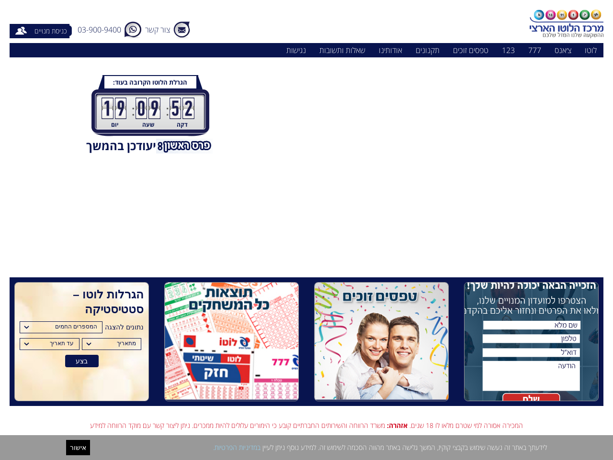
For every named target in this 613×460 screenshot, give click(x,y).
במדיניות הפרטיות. (237, 447)
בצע (82, 361)
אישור (78, 447)
